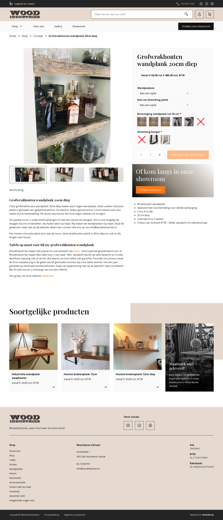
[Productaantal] (150, 155)
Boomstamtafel (17, 482)
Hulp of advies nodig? (182, 3)
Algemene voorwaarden (74, 514)
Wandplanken (145, 88)
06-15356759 (83, 463)
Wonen (12, 473)
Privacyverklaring (51, 514)
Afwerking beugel (149, 132)
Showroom (78, 26)
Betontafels (15, 477)
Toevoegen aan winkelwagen (188, 154)
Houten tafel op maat (20, 486)
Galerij (58, 26)
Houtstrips (14, 491)
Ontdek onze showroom (196, 26)
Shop (17, 26)
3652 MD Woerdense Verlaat (91, 456)
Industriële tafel (17, 495)
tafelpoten (47, 276)
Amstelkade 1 (83, 451)
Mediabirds (208, 514)
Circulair (38, 36)
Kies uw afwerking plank (152, 99)
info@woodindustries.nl (88, 468)
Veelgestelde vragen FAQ (21, 500)
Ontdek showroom (150, 190)
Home (12, 36)
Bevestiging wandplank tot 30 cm (159, 114)
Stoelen (13, 464)
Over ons (38, 26)
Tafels (12, 459)
